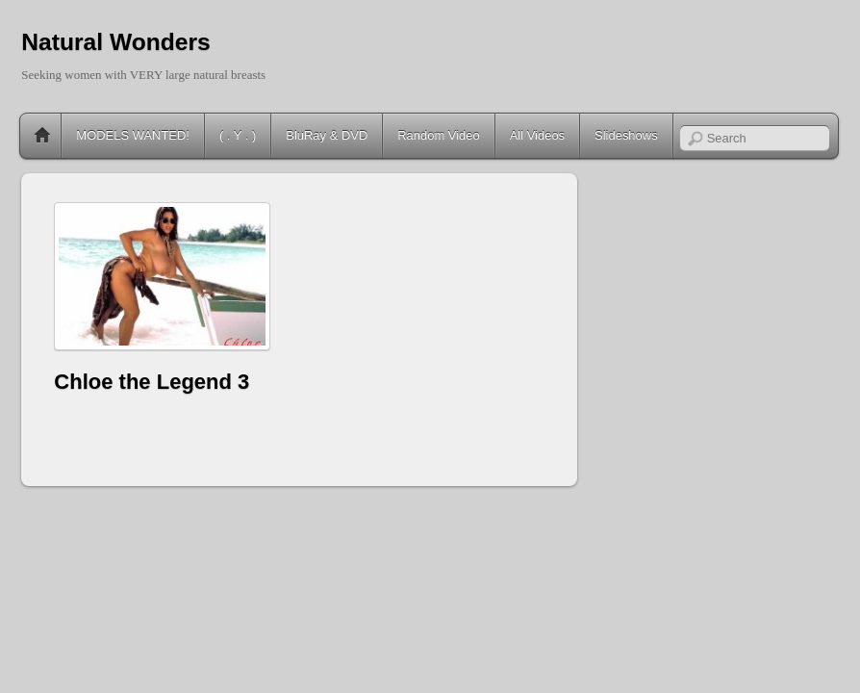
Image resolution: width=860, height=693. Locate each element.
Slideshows (626, 135)
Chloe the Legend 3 (151, 382)
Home (42, 136)
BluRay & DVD (326, 135)
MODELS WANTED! (133, 135)
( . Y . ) (237, 135)
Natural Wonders (115, 42)
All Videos (537, 135)
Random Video (438, 135)
